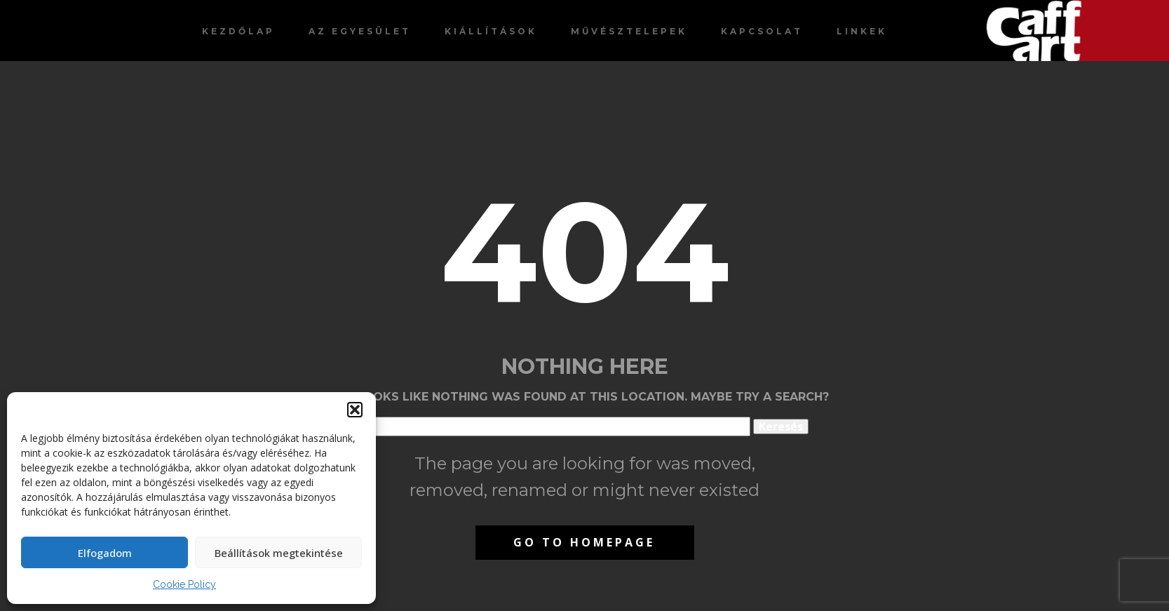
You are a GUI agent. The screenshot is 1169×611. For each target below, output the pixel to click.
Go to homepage (584, 542)
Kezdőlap (238, 31)
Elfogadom (105, 553)
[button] (355, 410)
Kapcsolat (762, 31)
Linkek (862, 31)
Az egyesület (360, 31)
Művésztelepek (629, 31)
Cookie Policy (184, 584)
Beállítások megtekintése (279, 553)
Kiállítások (491, 31)
